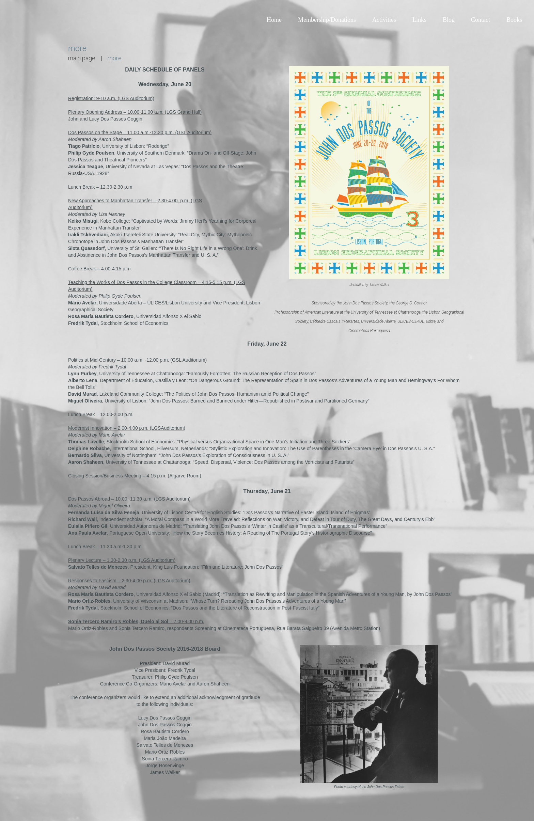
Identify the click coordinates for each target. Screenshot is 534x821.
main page (81, 58)
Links (419, 19)
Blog (449, 19)
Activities (384, 19)
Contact (480, 19)
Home (274, 19)
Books (514, 19)
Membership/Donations (327, 19)
